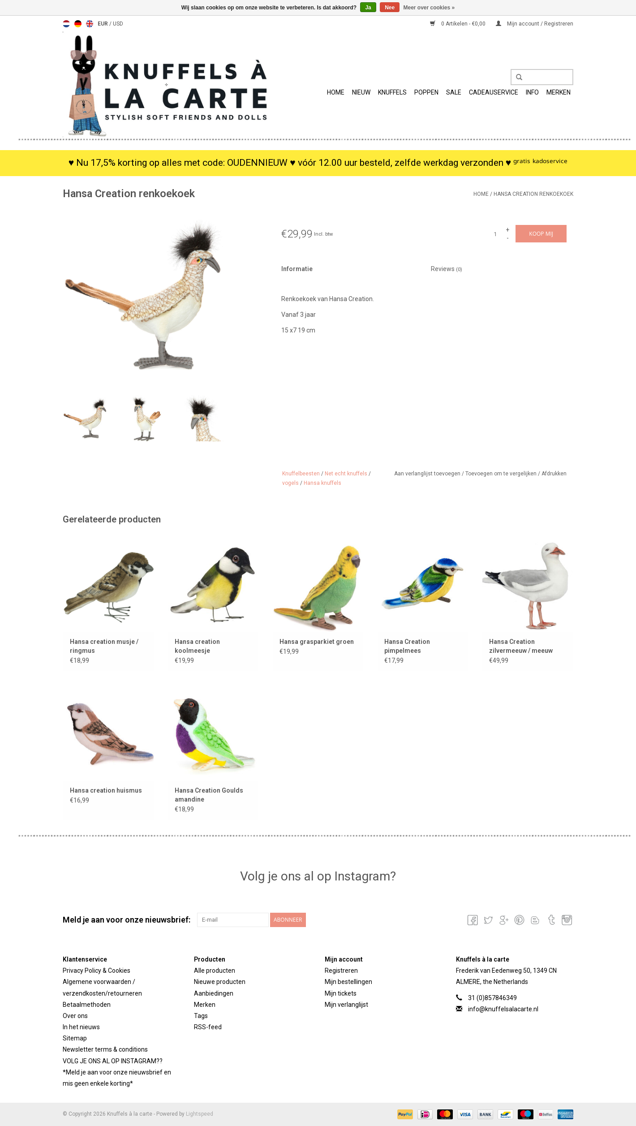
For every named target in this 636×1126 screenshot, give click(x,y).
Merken (558, 92)
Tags (201, 1015)
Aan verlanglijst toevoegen (428, 473)
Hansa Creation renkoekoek (533, 194)
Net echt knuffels (346, 473)
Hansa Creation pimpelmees (407, 646)
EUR (103, 24)
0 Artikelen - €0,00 (458, 24)
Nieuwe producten (219, 981)
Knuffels (392, 92)
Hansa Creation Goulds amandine (209, 795)
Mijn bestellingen (348, 981)
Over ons (75, 1015)
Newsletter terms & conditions (105, 1049)
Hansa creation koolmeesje (197, 646)
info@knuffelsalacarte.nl (503, 1009)
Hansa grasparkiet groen (316, 641)
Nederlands (66, 23)
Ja (368, 7)
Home (335, 92)
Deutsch (78, 23)
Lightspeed (199, 1114)
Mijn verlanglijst (346, 1004)
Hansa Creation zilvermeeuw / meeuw (521, 646)
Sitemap (75, 1038)
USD (118, 24)
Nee (390, 7)
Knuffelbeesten (301, 473)
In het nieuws (81, 1027)
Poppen (426, 92)
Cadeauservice (493, 92)
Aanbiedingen (213, 993)
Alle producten (214, 970)
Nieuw (361, 92)
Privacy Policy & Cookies (96, 970)
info (532, 92)
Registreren (341, 970)
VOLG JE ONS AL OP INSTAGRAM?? (113, 1061)
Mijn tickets (341, 993)
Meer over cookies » (429, 7)
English (89, 23)
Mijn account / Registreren (534, 24)
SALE (453, 92)
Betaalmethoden (87, 1004)
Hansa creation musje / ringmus (104, 646)
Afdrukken (554, 473)
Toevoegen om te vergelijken (501, 473)
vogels (290, 483)
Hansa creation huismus (106, 790)
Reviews (446, 268)
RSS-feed (208, 1027)
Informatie (297, 268)
